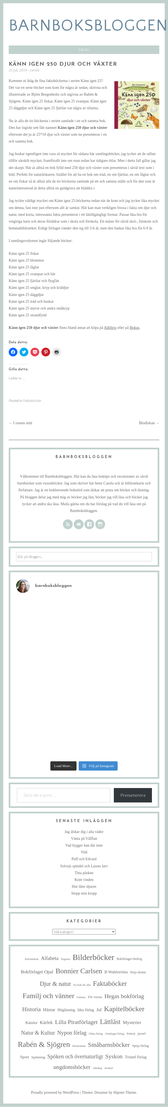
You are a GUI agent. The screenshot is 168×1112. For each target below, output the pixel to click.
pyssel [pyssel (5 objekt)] (141, 1033)
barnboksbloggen (88, 26)
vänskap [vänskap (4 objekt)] (97, 1067)
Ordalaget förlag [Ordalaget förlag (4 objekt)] (114, 1033)
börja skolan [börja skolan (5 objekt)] (138, 972)
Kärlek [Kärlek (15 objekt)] (46, 1022)
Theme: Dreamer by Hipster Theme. (109, 1092)
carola (34, 70)
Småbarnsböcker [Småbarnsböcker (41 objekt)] (109, 1044)
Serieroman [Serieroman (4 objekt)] (78, 1045)
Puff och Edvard (84, 859)
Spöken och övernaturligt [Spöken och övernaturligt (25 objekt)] (75, 1056)
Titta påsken (84, 873)
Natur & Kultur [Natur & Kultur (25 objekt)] (38, 1033)
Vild (84, 852)
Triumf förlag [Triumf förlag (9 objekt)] (136, 1057)
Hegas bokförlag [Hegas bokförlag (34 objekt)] (124, 996)
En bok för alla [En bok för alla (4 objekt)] (82, 984)
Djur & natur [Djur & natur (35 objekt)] (55, 983)
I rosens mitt (20, 423)
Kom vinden (84, 880)
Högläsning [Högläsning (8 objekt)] (66, 1010)
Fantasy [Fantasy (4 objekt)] (81, 997)
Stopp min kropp (84, 893)
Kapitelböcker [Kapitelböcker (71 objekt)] (124, 1009)
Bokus (134, 328)
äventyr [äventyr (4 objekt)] (109, 1067)
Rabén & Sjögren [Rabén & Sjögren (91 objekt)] (44, 1044)
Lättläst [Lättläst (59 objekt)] (110, 1021)
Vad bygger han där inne (84, 845)
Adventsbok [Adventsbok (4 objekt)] (32, 959)
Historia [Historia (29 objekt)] (31, 1009)
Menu (84, 49)
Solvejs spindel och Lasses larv (84, 866)
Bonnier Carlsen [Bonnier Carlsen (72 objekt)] (79, 971)
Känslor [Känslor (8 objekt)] (31, 1023)
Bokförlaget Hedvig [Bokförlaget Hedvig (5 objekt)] (129, 959)
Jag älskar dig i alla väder (84, 832)
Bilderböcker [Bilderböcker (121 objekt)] (93, 957)
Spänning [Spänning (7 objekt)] (38, 1057)
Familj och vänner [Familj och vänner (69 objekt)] (48, 996)
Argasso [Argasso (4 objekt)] (65, 959)
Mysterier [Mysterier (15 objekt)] (132, 1022)
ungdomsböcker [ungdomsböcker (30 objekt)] (71, 1067)
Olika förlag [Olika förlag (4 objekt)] (96, 1033)
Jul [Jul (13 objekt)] (99, 1009)
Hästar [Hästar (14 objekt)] (49, 1009)
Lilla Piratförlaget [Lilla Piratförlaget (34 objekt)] (76, 1022)
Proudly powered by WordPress (55, 1092)
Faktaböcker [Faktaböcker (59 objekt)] (110, 983)
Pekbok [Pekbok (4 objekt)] (131, 1033)
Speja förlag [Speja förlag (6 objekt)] (140, 1046)
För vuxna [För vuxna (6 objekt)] (95, 997)
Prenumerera (132, 795)
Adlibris (110, 328)
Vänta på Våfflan (84, 839)
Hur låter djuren (84, 886)
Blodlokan (149, 423)
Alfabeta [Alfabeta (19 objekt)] (49, 958)
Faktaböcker (32, 400)
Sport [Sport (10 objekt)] (24, 1057)
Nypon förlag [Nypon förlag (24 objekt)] (71, 1033)
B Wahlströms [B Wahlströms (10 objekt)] (116, 971)
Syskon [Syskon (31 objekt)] (114, 1056)
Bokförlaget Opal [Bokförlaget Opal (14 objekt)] (37, 971)
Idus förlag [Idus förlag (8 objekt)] (85, 1010)
